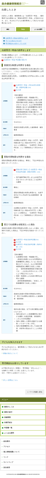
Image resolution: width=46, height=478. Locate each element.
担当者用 (6, 467)
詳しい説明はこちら (10, 380)
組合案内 (6, 441)
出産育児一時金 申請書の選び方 (15, 60)
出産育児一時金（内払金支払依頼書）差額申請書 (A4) (28, 86)
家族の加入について (10, 353)
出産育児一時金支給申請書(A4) (27, 239)
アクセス (6, 446)
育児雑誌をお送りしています (16, 43)
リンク (5, 457)
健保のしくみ (9, 407)
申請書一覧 (8, 428)
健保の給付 (8, 412)
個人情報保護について (11, 452)
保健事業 (7, 417)
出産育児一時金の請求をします (16, 38)
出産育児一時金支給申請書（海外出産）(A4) (29, 246)
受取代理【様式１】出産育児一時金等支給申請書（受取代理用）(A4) (29, 171)
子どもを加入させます (13, 41)
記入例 (18, 90)
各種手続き (8, 422)
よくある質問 (9, 433)
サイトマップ (8, 462)
